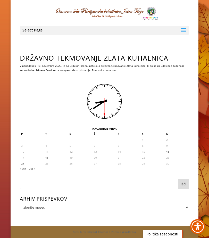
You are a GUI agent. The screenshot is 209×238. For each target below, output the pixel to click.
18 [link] (46, 157)
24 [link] (22, 163)
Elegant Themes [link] (97, 232)
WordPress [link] (129, 232)
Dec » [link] (32, 168)
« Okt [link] (23, 168)
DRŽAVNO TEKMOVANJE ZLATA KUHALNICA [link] (94, 58)
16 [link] (167, 151)
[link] (105, 12)
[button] (104, 30)
